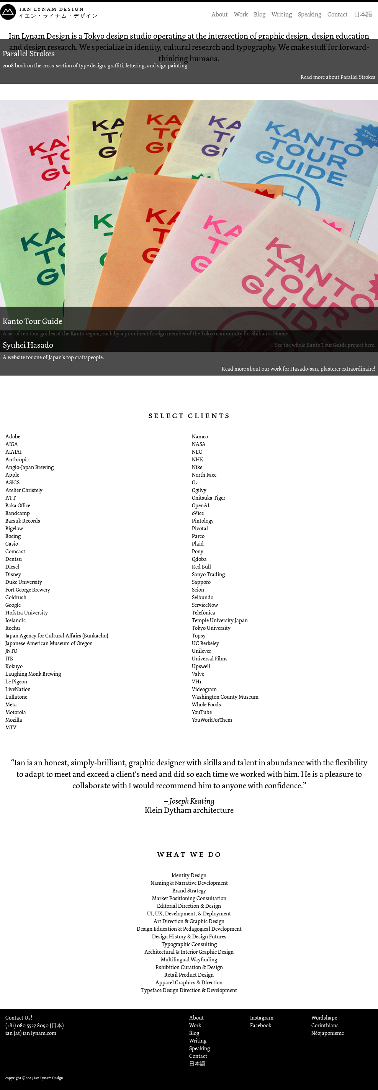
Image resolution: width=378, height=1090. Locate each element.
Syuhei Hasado (28, 345)
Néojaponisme (327, 1033)
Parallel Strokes (29, 53)
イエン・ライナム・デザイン (58, 16)
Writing (282, 14)
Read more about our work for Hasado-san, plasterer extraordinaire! (298, 369)
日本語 (363, 14)
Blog (259, 14)
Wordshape (324, 1017)
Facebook (260, 1025)
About (219, 14)
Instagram (261, 1017)
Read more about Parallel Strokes (338, 77)
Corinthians (325, 1025)
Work (241, 14)
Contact (337, 14)
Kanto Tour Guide (32, 321)
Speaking (309, 14)
